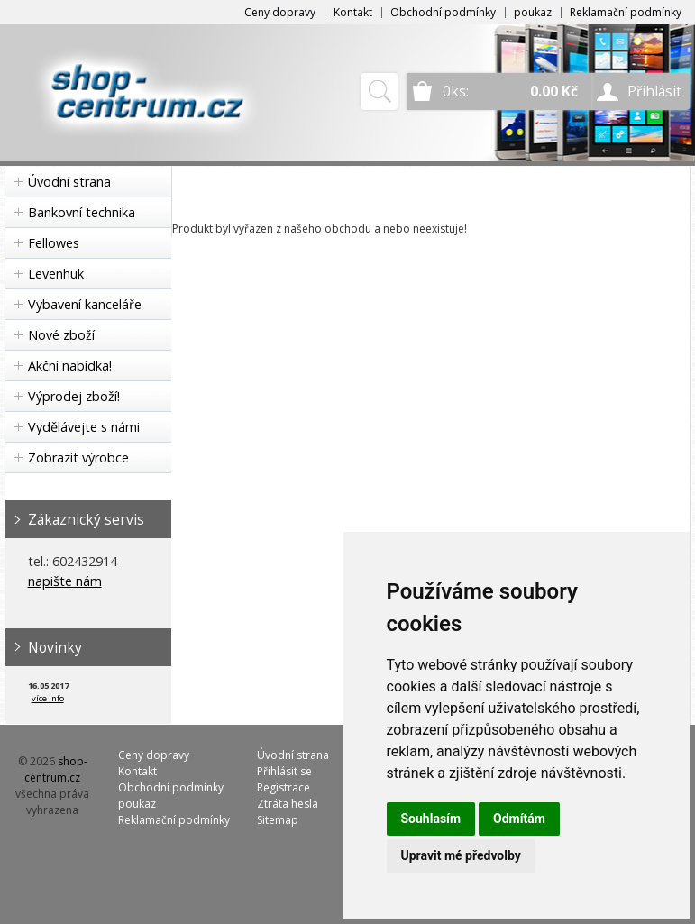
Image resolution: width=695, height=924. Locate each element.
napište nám (65, 581)
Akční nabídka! (70, 365)
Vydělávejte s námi (84, 426)
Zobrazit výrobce (78, 457)
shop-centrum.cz (55, 769)
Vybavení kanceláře (85, 304)
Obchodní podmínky (443, 12)
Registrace (283, 787)
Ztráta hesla (287, 803)
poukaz (533, 12)
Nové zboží (61, 334)
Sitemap (277, 820)
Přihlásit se (284, 771)
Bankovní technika (81, 212)
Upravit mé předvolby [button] (461, 855)
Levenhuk (56, 273)
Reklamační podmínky (625, 12)
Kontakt (353, 12)
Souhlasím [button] (431, 818)
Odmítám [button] (519, 818)
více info (48, 698)
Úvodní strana (69, 181)
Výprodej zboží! (74, 396)
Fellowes (53, 243)
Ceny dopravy (279, 12)
